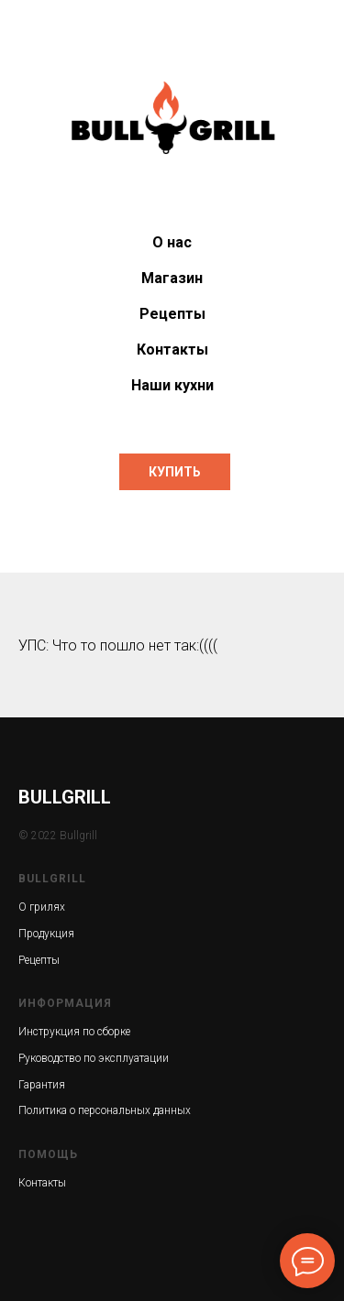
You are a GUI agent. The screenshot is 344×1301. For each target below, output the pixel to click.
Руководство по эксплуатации (93, 1058)
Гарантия (41, 1084)
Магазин (172, 278)
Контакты (172, 349)
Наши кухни (172, 385)
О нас (172, 242)
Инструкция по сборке (74, 1031)
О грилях (41, 907)
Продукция (46, 933)
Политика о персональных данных (104, 1110)
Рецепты (172, 314)
